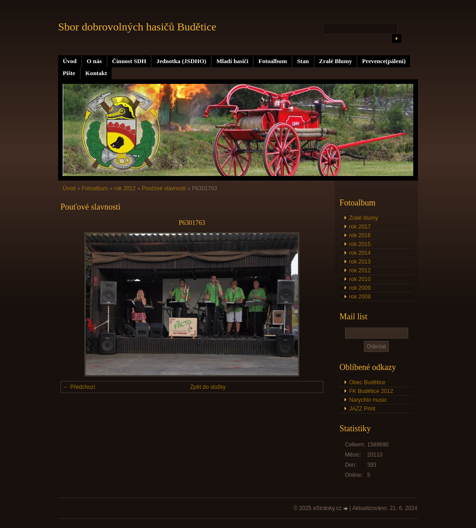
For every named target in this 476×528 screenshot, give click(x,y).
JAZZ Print (362, 408)
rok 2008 (360, 296)
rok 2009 (360, 288)
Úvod (70, 61)
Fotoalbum (272, 61)
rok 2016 (360, 235)
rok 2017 (360, 226)
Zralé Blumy (335, 61)
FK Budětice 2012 (371, 391)
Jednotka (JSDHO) (181, 61)
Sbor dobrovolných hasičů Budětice (137, 27)
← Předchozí (79, 387)
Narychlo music (368, 400)
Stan (303, 61)
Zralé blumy (363, 218)
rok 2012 (360, 270)
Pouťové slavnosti (163, 188)
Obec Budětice (367, 382)
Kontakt (96, 73)
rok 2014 (360, 253)
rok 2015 (360, 244)
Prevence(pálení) (383, 61)
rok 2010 (360, 279)
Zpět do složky (208, 387)
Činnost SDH (129, 61)
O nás (94, 61)
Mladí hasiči (232, 61)
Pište (69, 73)
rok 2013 (360, 261)
